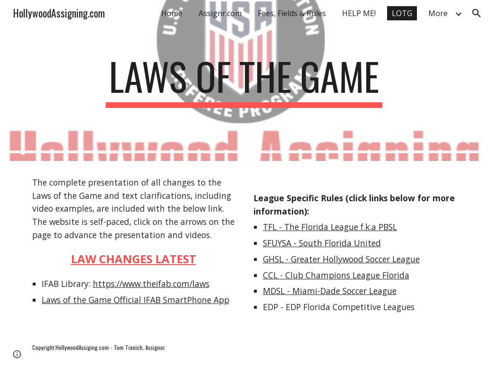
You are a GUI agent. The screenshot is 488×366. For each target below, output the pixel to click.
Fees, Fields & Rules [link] (292, 13)
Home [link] (171, 13)
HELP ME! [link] (359, 13)
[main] (244, 80)
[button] (476, 13)
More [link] (438, 13)
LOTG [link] (402, 13)
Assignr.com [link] (220, 13)
